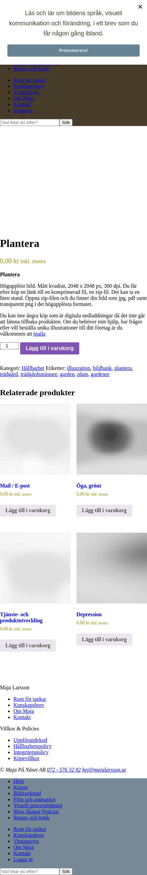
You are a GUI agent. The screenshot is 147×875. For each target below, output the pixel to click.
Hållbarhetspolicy (32, 746)
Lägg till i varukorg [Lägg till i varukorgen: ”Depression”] (104, 639)
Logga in (23, 110)
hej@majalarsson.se (104, 770)
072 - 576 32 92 (64, 770)
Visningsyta (26, 92)
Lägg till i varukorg (50, 348)
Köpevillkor (26, 758)
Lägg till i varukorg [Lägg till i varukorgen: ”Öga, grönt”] (104, 510)
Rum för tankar (29, 80)
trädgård (9, 374)
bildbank (102, 368)
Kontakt (22, 104)
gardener (100, 374)
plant (82, 374)
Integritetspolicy (31, 752)
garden (67, 374)
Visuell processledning (37, 805)
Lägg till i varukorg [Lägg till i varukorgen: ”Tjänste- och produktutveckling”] (27, 645)
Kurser (20, 787)
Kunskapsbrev (28, 86)
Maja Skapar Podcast (36, 811)
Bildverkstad (27, 793)
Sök (66, 122)
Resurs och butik (31, 68)
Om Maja (23, 98)
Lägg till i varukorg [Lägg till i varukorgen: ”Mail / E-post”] (27, 510)
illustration (78, 368)
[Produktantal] (9, 345)
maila (40, 334)
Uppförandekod (30, 740)
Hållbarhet (32, 368)
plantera (123, 368)
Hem (18, 781)
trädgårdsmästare (38, 374)
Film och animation (34, 799)
